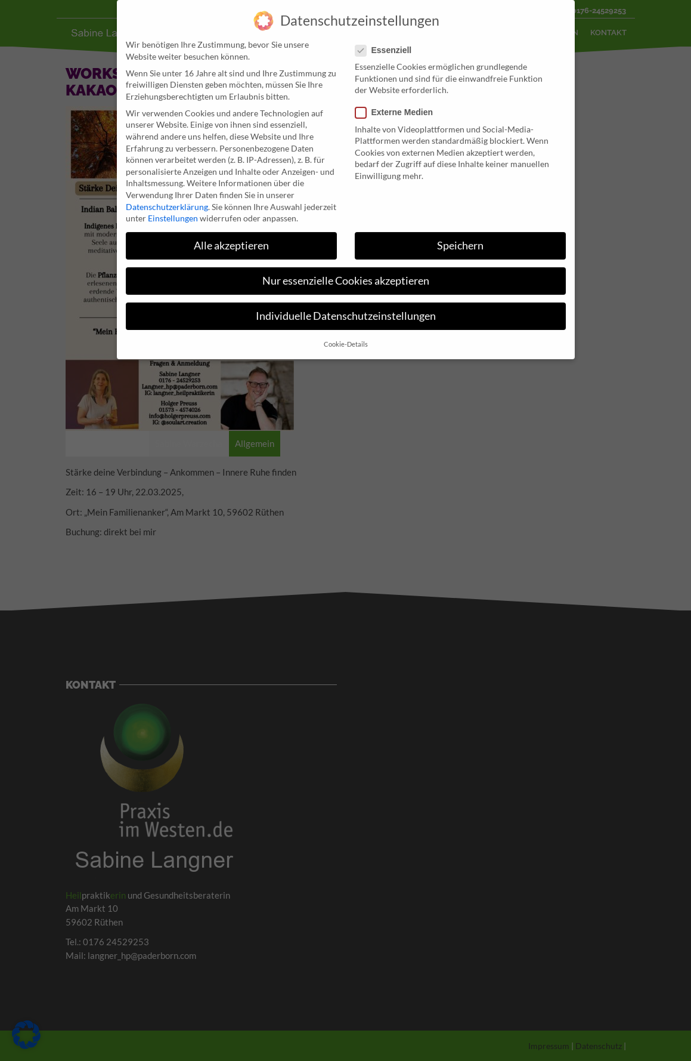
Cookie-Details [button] (346, 331)
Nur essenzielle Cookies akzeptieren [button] (345, 269)
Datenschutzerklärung (167, 194)
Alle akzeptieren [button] (231, 233)
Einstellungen (173, 206)
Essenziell (387, 38)
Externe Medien (398, 100)
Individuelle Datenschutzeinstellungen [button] (346, 304)
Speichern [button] (460, 233)
